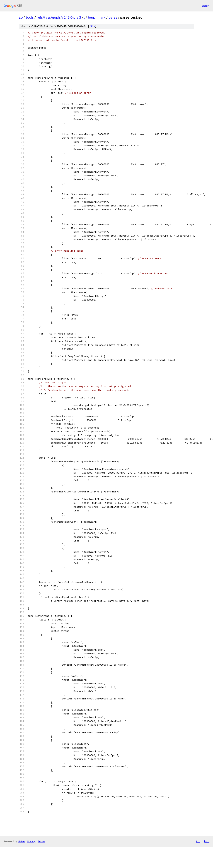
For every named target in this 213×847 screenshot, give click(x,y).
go (21, 17)
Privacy (31, 841)
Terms (41, 841)
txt (198, 841)
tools (30, 17)
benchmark (96, 17)
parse (112, 17)
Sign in (205, 5)
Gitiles (21, 841)
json (206, 841)
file (92, 26)
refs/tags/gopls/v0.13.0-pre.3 (59, 17)
